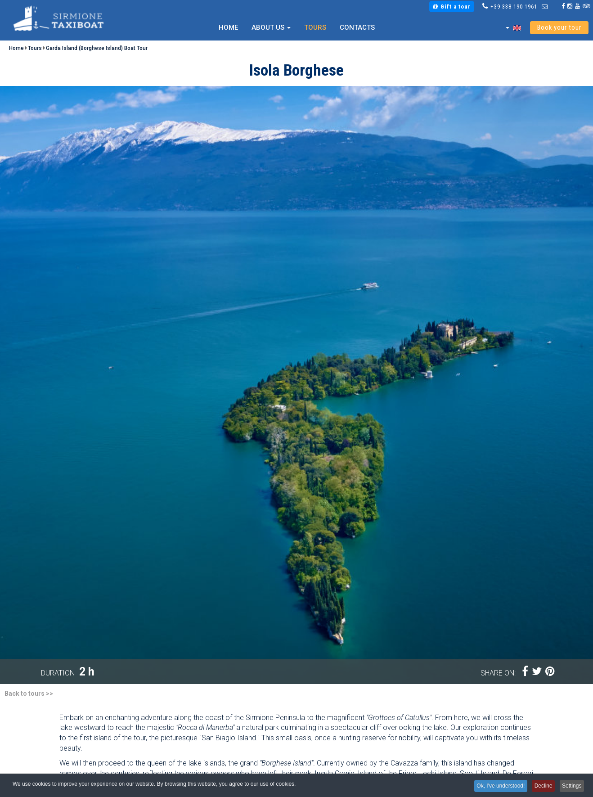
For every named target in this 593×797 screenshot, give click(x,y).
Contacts (357, 27)
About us (271, 27)
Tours (315, 27)
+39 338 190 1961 (513, 6)
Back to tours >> (28, 693)
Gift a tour (452, 6)
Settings (570, 786)
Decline (539, 786)
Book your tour (559, 28)
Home (228, 27)
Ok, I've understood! (492, 786)
